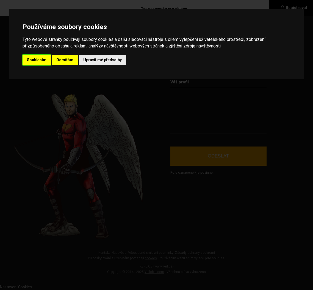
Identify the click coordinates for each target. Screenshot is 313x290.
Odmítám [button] (64, 60)
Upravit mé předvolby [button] (102, 60)
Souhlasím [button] (36, 60)
